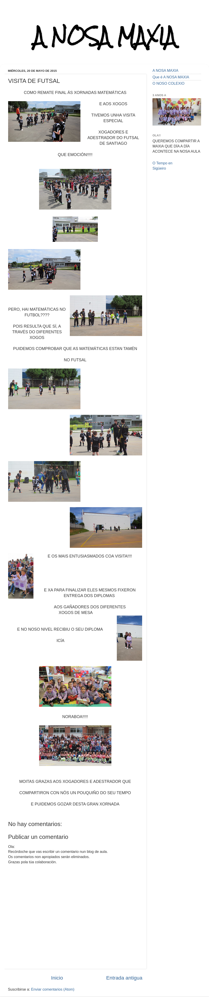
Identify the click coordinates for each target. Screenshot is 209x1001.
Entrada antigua (124, 978)
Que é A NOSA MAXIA (171, 77)
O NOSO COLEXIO (168, 83)
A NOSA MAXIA (104, 36)
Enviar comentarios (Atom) (53, 989)
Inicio (57, 978)
